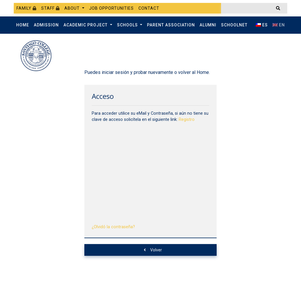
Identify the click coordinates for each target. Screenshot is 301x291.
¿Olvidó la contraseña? (113, 226)
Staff (50, 8)
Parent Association (171, 25)
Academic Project (86, 25)
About (72, 8)
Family (26, 8)
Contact (148, 8)
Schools (128, 25)
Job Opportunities (111, 8)
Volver (153, 250)
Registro (187, 119)
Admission (46, 25)
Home (22, 25)
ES (262, 25)
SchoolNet (234, 25)
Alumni (208, 25)
